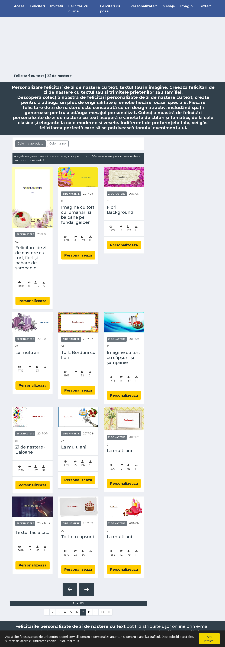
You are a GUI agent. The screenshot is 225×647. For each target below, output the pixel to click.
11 (109, 612)
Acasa (19, 6)
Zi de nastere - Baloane (30, 450)
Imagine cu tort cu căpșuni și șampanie (123, 357)
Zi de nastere (25, 234)
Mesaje (168, 6)
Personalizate (142, 6)
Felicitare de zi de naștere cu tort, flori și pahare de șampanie (30, 257)
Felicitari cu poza (110, 8)
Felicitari (37, 6)
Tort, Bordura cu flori (78, 355)
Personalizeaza (32, 301)
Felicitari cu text (29, 76)
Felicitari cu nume (78, 8)
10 (102, 612)
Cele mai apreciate (30, 143)
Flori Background (120, 210)
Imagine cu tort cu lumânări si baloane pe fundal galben (77, 215)
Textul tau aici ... (32, 532)
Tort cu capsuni (77, 536)
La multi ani (28, 352)
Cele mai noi (57, 143)
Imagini (187, 6)
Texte (203, 6)
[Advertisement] (112, 45)
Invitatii (56, 6)
